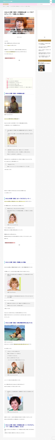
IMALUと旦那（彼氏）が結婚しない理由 (13, 84)
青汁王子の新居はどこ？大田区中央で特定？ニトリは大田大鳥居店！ (45, 44)
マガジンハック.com (7, 1)
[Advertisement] (19, 67)
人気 (11, 4)
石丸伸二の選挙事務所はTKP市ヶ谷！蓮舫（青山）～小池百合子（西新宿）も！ (44, 56)
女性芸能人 (8, 6)
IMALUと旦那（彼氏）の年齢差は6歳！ (13, 81)
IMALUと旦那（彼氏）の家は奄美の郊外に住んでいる (15, 85)
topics (12, 16)
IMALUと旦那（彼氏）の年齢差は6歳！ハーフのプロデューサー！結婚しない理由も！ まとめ (19, 88)
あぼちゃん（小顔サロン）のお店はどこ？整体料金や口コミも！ (45, 50)
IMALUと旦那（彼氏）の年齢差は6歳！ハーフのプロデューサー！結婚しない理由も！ (20, 6)
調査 (12, 4)
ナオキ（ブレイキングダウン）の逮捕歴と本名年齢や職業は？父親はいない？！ (45, 47)
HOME (4, 6)
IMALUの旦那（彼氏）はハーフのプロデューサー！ (14, 82)
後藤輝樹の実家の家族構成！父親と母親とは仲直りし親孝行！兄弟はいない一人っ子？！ (45, 53)
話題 (9, 4)
